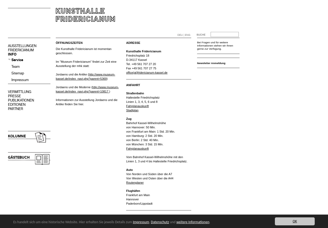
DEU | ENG (183, 34)
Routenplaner (135, 182)
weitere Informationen (192, 222)
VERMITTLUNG (19, 92)
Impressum (20, 80)
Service (17, 60)
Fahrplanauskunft (137, 106)
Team (15, 67)
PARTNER (15, 109)
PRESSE (14, 96)
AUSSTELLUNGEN (22, 46)
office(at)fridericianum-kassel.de (147, 72)
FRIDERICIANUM (21, 50)
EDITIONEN (16, 105)
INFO (12, 54)
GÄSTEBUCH (19, 157)
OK (295, 221)
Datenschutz (160, 222)
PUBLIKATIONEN (21, 100)
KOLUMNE (17, 136)
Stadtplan (132, 110)
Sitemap (17, 73)
